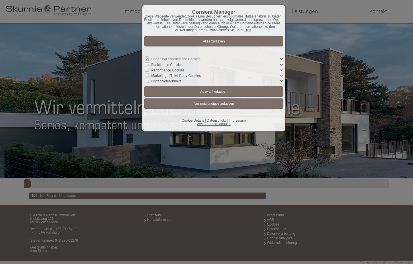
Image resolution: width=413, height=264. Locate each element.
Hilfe (247, 30)
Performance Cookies (167, 70)
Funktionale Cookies (167, 65)
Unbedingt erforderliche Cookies (175, 59)
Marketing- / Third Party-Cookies (176, 76)
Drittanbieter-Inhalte (166, 81)
